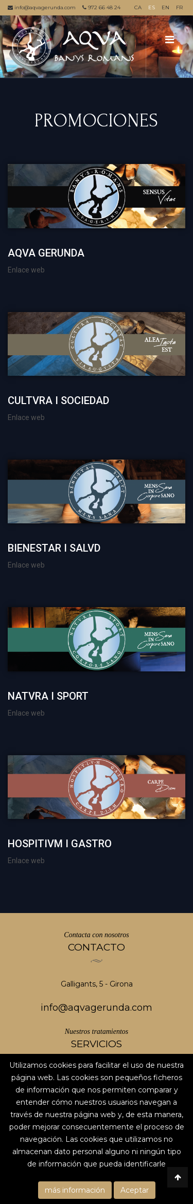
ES (151, 7)
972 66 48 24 (101, 7)
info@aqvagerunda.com (42, 7)
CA (138, 7)
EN (165, 7)
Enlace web (26, 270)
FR (179, 7)
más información (75, 1190)
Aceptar (134, 1190)
